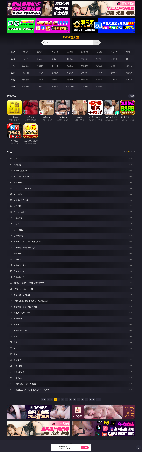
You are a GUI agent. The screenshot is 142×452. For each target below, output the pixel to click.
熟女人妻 (84, 59)
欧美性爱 (70, 66)
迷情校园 (84, 80)
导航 (13, 86)
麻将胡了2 (84, 52)
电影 (13, 65)
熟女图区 (114, 73)
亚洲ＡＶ (25, 59)
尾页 (98, 399)
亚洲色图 (40, 73)
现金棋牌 (114, 52)
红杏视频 (84, 86)
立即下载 (85, 448)
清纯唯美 (99, 73)
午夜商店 (40, 86)
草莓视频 (55, 86)
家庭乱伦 (40, 80)
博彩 (13, 52)
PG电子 (25, 52)
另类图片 (129, 73)
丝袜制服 (99, 59)
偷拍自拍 (40, 66)
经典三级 (99, 66)
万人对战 (55, 52)
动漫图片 (70, 73)
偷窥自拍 (25, 73)
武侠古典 (70, 80)
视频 (13, 59)
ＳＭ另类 (129, 59)
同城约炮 (25, 86)
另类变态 (129, 66)
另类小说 (99, 80)
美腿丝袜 (84, 73)
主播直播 (114, 59)
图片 (13, 72)
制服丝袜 (84, 66)
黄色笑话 (114, 80)
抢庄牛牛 (129, 52)
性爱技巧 (129, 80)
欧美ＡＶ (55, 59)
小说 (13, 79)
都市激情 (25, 80)
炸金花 (99, 52)
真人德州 (40, 52)
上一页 (50, 399)
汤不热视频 (70, 86)
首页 (43, 399)
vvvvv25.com (71, 37)
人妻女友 (55, 80)
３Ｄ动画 (70, 59)
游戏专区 (70, 52)
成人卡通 (55, 66)
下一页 (92, 399)
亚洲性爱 (25, 66)
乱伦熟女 (114, 66)
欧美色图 (55, 73)
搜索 (96, 42)
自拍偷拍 (40, 59)
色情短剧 (99, 86)
